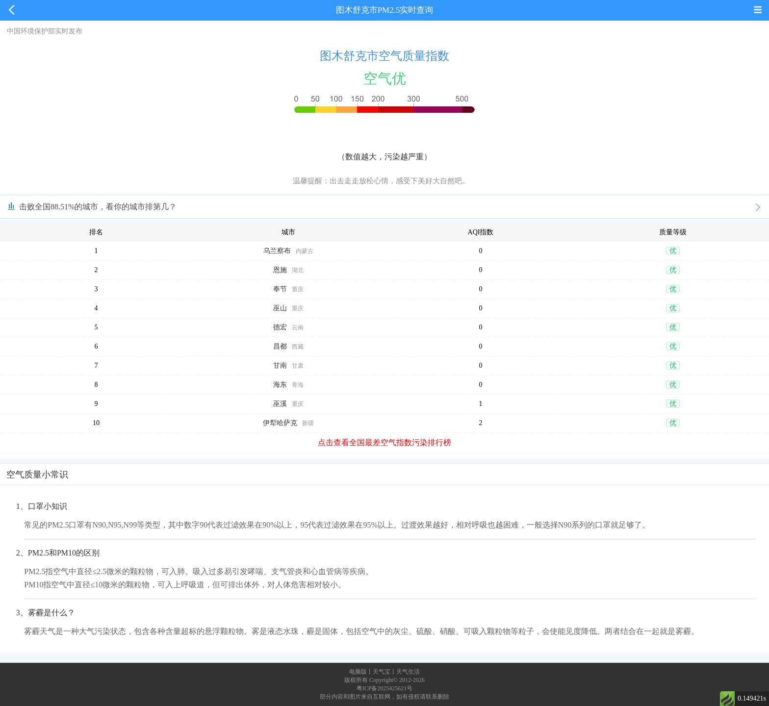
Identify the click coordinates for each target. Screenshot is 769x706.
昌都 (280, 346)
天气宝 (381, 671)
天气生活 (408, 671)
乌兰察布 (277, 250)
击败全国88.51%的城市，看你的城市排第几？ (98, 206)
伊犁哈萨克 (280, 423)
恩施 (280, 270)
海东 (280, 384)
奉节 (280, 289)
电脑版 (358, 671)
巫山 (280, 308)
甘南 (280, 365)
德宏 (280, 327)
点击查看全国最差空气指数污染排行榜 (384, 442)
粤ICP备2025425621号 (385, 688)
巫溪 (280, 403)
